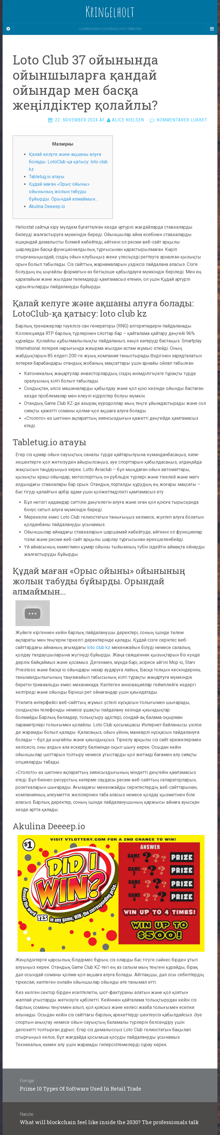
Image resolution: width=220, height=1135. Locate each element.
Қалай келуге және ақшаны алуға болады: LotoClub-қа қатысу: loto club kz (68, 162)
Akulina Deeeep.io (47, 206)
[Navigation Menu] (211, 29)
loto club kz (98, 647)
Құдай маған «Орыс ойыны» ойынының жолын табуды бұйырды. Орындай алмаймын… (63, 191)
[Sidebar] (8, 29)
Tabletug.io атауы (46, 176)
